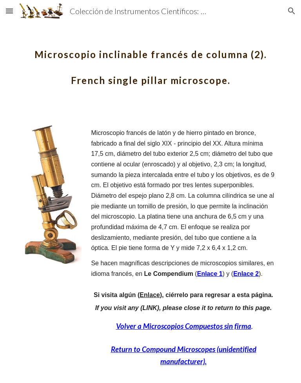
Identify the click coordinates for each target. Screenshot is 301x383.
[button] (9, 11)
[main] (150, 62)
